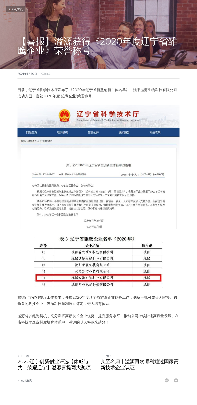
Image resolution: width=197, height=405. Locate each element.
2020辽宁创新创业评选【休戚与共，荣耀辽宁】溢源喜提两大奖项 (54, 364)
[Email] (176, 380)
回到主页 (15, 9)
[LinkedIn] (167, 380)
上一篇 (23, 356)
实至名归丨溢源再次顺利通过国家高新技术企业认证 (140, 364)
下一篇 (106, 356)
